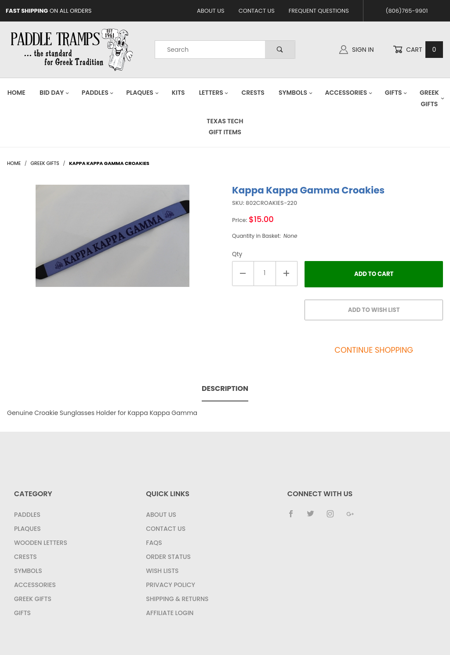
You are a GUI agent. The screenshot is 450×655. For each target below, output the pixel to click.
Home (16, 92)
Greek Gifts (32, 598)
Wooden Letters (40, 542)
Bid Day (54, 92)
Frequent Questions (319, 11)
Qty (237, 254)
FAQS (154, 542)
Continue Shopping (373, 350)
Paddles (98, 92)
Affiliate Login (169, 612)
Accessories (348, 92)
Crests (253, 92)
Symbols (296, 92)
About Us (211, 11)
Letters (214, 92)
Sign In (356, 49)
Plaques (142, 92)
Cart (418, 49)
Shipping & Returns (177, 598)
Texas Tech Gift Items (225, 126)
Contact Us (257, 11)
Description (225, 388)
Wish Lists (162, 570)
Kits (178, 92)
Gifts (396, 92)
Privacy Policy (170, 584)
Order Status (168, 556)
